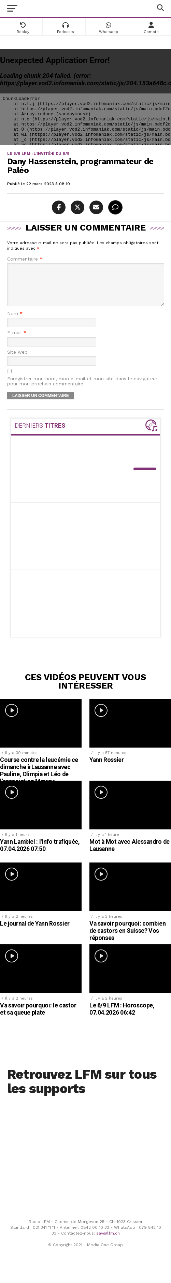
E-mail (16, 340)
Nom (15, 321)
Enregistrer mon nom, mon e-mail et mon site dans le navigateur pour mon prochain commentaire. (82, 389)
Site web (17, 360)
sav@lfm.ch (108, 1241)
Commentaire (24, 259)
